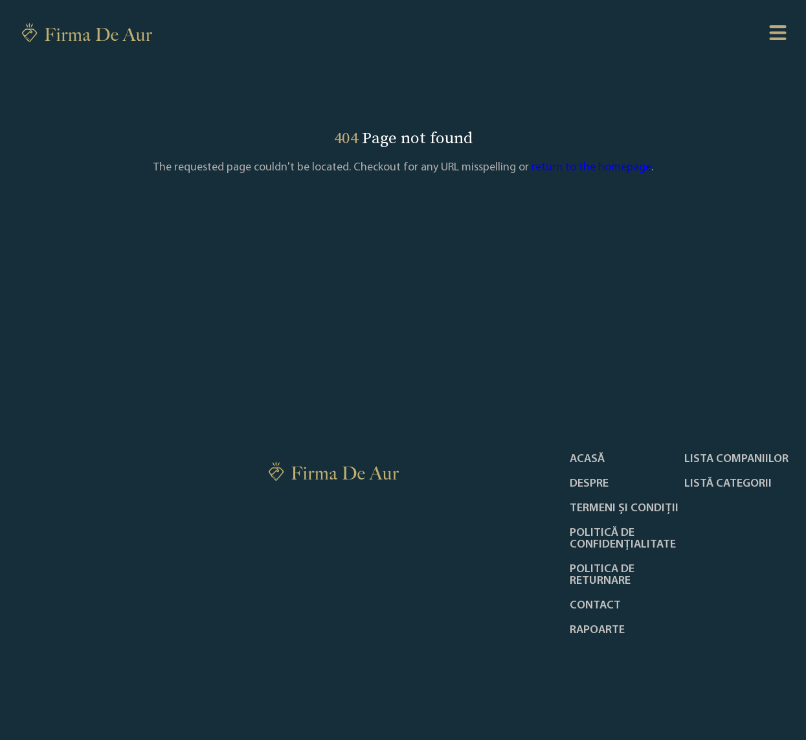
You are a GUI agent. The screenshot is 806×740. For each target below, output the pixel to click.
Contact (595, 606)
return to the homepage (591, 167)
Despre (589, 484)
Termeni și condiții (624, 509)
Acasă (587, 459)
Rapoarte (597, 630)
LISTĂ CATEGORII (728, 484)
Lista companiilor (736, 459)
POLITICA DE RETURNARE (602, 575)
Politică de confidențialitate (623, 539)
